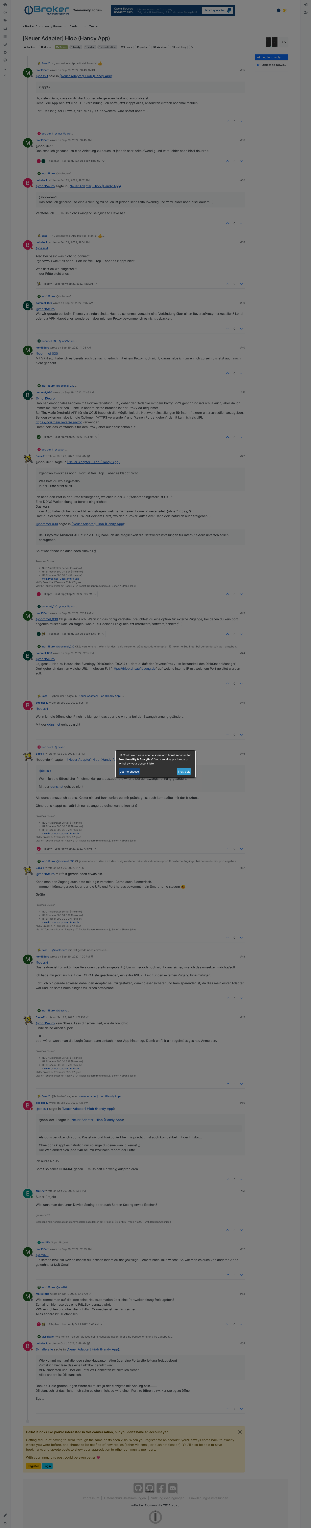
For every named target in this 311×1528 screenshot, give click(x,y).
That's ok (184, 771)
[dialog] (155, 764)
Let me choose (129, 771)
